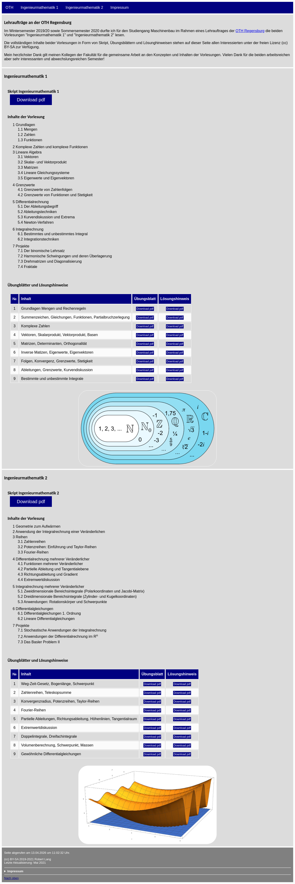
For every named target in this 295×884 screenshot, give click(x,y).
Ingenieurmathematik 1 (39, 7)
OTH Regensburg (250, 31)
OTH (9, 7)
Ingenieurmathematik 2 (84, 7)
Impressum (119, 7)
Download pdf (31, 99)
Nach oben (11, 878)
